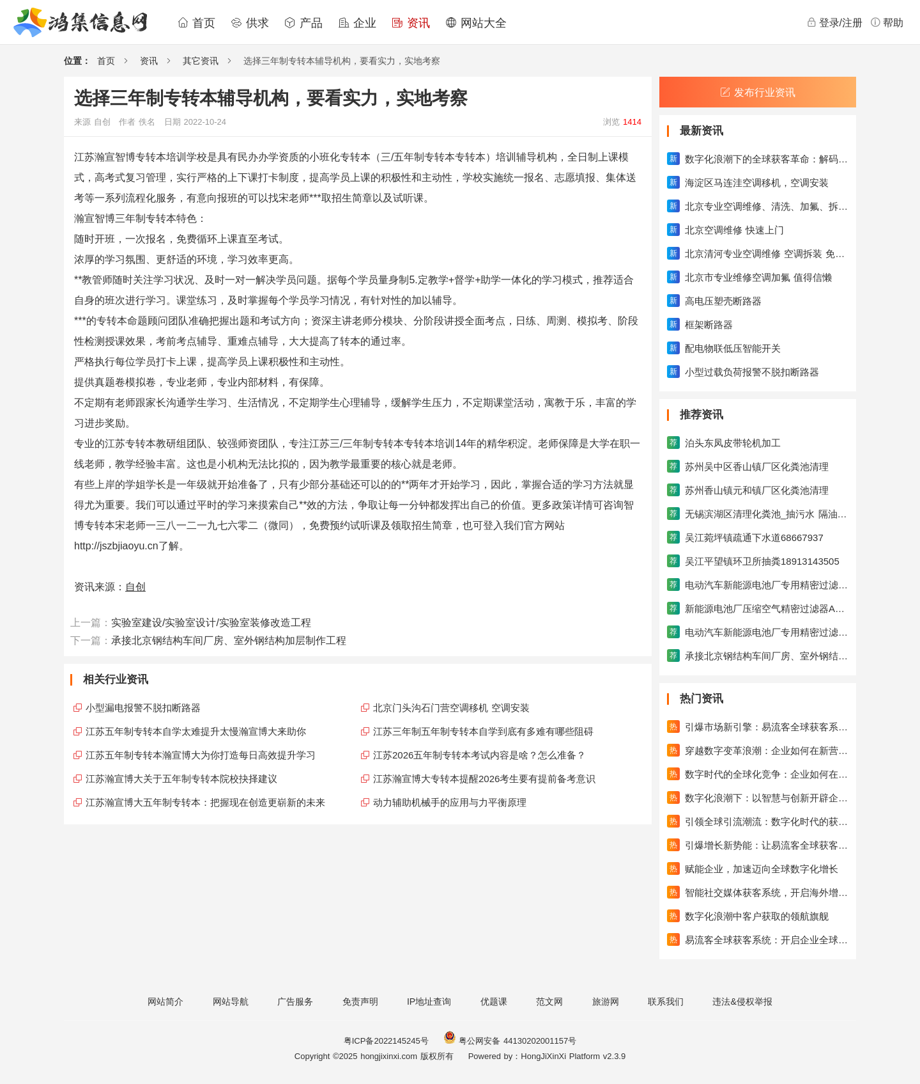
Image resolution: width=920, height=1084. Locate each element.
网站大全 (476, 23)
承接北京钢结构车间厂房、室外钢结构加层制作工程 (228, 640)
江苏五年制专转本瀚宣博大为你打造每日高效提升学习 (201, 755)
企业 (357, 23)
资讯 (411, 23)
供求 (250, 23)
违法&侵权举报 (742, 1001)
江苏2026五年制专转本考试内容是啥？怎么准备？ (479, 755)
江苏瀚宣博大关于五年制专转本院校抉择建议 (181, 778)
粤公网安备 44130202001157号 (509, 1041)
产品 (303, 23)
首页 (196, 23)
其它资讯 (200, 61)
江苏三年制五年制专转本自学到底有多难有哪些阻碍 (483, 731)
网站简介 (165, 1001)
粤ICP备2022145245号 (386, 1041)
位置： (77, 61)
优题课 (493, 1001)
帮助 (886, 22)
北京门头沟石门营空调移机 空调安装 (451, 707)
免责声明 (360, 1001)
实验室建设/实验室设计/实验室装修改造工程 (211, 622)
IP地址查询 (429, 1001)
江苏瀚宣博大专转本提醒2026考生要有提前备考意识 (484, 778)
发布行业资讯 (757, 92)
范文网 (549, 1001)
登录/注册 (834, 22)
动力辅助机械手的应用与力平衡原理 (449, 802)
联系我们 (666, 1001)
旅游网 (605, 1001)
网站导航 (231, 1001)
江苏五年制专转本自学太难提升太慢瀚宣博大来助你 (196, 731)
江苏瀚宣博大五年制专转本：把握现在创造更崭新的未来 (205, 802)
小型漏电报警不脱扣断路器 (143, 707)
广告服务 (295, 1001)
